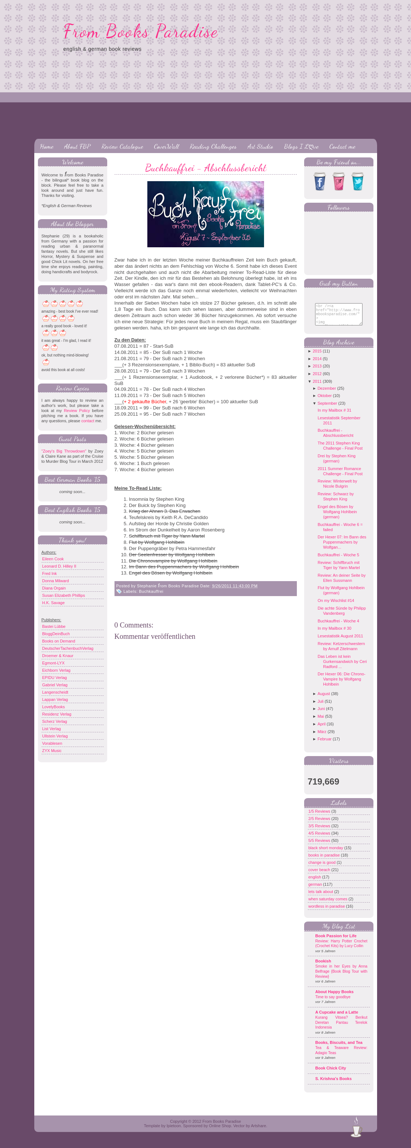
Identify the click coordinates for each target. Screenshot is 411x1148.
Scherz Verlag (54, 721)
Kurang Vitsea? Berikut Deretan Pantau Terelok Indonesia (341, 1028)
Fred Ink (49, 573)
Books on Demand (58, 641)
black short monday (326, 853)
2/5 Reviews (320, 824)
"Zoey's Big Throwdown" (64, 451)
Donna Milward (55, 581)
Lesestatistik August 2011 (340, 641)
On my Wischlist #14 (336, 606)
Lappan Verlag (55, 699)
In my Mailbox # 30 (334, 634)
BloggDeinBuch (56, 634)
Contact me (342, 146)
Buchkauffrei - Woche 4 (338, 626)
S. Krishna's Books (333, 1084)
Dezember (327, 394)
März (322, 737)
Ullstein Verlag (55, 736)
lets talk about (321, 897)
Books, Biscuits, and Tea (338, 1048)
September (327, 409)
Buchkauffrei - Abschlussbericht (205, 167)
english (315, 882)
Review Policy (77, 410)
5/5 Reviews (320, 846)
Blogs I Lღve (301, 146)
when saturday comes (329, 904)
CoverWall (166, 146)
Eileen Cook (53, 559)
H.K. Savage (53, 602)
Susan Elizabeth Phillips (63, 595)
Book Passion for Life (336, 941)
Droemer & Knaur (58, 655)
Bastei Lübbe (54, 626)
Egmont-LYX (53, 663)
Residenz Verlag (56, 714)
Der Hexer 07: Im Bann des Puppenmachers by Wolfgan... (342, 547)
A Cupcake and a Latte (336, 1017)
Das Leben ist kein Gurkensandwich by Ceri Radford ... (342, 667)
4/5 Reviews (320, 838)
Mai (321, 722)
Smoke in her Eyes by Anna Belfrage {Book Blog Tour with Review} (341, 977)
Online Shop (220, 1131)
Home (46, 146)
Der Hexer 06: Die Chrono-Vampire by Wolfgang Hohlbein (341, 684)
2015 (317, 356)
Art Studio (260, 146)
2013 (317, 371)
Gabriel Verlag (55, 685)
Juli (321, 707)
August (324, 699)
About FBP (77, 146)
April (322, 729)
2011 (317, 387)
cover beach (320, 875)
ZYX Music (52, 750)
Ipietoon (174, 1131)
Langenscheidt (55, 692)
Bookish (323, 966)
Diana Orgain (54, 588)
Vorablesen (52, 743)
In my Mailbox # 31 (334, 415)
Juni (321, 714)
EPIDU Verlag (54, 677)
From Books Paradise (140, 31)
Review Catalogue (122, 146)
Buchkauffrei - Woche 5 (338, 560)
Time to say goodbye (333, 1002)
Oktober (325, 401)
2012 (317, 379)
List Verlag (51, 728)
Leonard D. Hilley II (59, 566)
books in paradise (325, 860)
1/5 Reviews (320, 817)
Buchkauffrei (151, 591)
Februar (325, 744)
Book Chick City (330, 1073)
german (316, 890)
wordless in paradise (327, 911)
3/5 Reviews (320, 831)
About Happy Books (334, 997)
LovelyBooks (53, 707)
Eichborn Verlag (56, 670)
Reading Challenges (213, 146)
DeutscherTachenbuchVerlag (68, 648)
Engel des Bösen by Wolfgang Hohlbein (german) (337, 517)
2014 (317, 364)
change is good (323, 868)
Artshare (258, 1131)
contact (87, 421)
